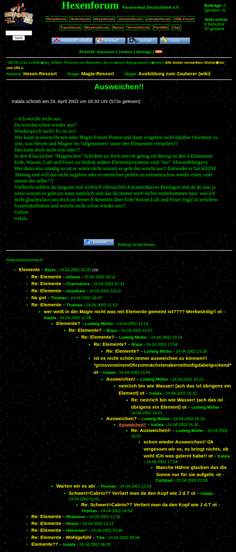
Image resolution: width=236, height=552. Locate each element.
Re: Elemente (46, 276)
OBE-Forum (184, 19)
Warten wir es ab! (75, 486)
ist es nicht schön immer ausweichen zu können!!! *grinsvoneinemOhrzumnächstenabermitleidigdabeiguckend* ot (162, 365)
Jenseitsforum (130, 19)
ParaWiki (161, 27)
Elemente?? (44, 544)
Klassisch (106, 52)
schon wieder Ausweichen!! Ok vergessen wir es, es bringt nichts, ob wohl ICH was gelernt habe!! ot (185, 448)
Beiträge (144, 52)
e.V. (176, 7)
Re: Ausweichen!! (151, 430)
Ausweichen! (120, 379)
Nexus (118, 27)
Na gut (38, 297)
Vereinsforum (138, 27)
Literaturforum (158, 19)
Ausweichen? (121, 418)
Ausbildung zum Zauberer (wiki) (174, 73)
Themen (125, 52)
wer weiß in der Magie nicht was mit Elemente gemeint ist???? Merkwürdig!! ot (133, 311)
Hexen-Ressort (40, 73)
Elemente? (68, 323)
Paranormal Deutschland (147, 7)
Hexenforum (104, 19)
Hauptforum (56, 19)
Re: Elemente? (85, 330)
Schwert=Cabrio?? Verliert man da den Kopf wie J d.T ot (132, 493)
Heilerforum (80, 19)
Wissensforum (96, 27)
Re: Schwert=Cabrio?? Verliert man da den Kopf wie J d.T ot (149, 504)
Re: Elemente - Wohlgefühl (61, 537)
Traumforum (70, 27)
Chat (176, 27)
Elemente (29, 269)
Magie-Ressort (97, 73)
